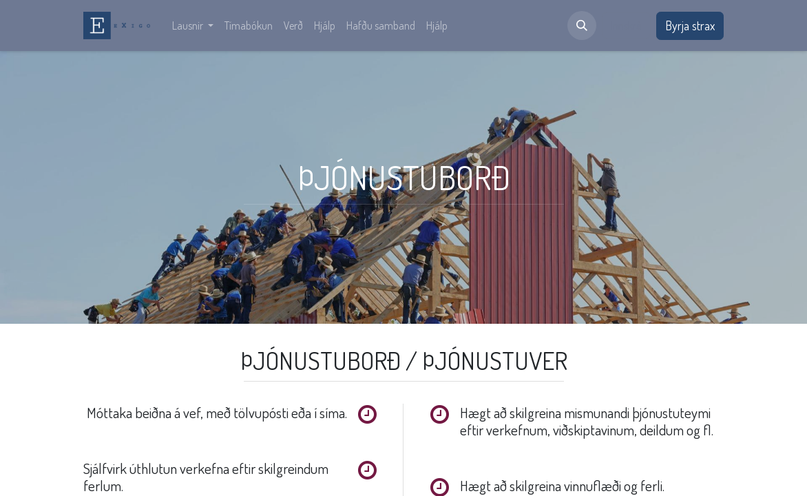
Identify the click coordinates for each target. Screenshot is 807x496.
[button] (581, 25)
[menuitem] (193, 25)
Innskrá (626, 25)
